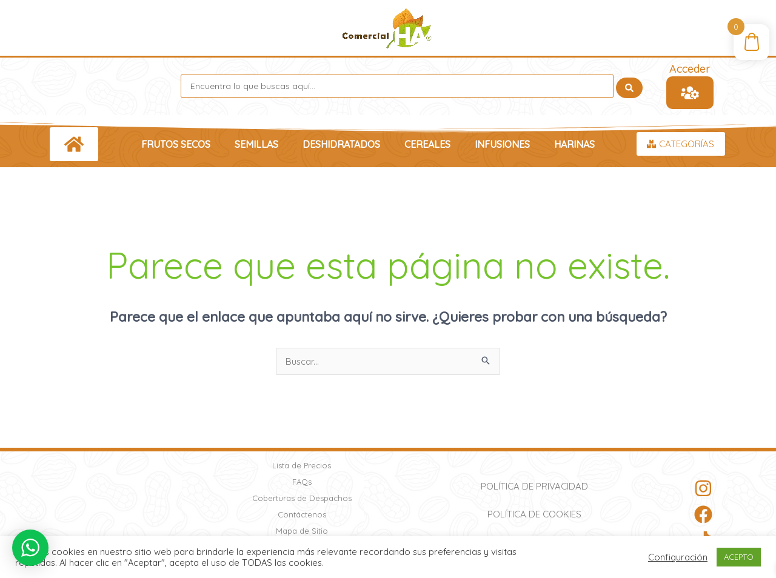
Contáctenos (302, 514)
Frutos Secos (175, 144)
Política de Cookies (534, 514)
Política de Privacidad (534, 486)
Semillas (256, 144)
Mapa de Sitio (302, 531)
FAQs (302, 482)
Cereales (427, 144)
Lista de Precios (301, 465)
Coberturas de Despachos (302, 498)
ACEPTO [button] (739, 557)
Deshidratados (341, 144)
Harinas (574, 144)
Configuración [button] (677, 557)
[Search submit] (629, 86)
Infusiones (502, 144)
